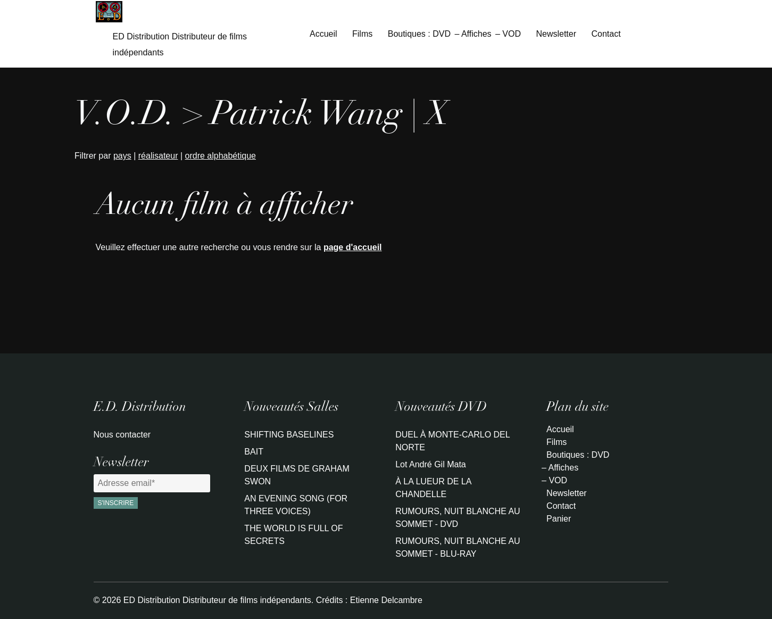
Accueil (323, 33)
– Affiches (472, 33)
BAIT (253, 451)
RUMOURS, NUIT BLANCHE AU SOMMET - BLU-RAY (457, 547)
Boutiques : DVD (419, 33)
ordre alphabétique (220, 155)
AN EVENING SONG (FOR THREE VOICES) (295, 505)
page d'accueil (352, 247)
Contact (605, 33)
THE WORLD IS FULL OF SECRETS (293, 535)
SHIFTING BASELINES (289, 434)
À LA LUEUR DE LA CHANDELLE (433, 488)
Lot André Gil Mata (430, 464)
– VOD (508, 33)
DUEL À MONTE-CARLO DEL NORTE (452, 441)
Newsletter (556, 33)
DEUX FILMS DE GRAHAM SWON (296, 475)
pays (122, 155)
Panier (558, 518)
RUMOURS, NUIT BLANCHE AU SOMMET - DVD (457, 518)
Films (362, 33)
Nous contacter (122, 434)
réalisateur (158, 155)
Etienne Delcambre (386, 600)
